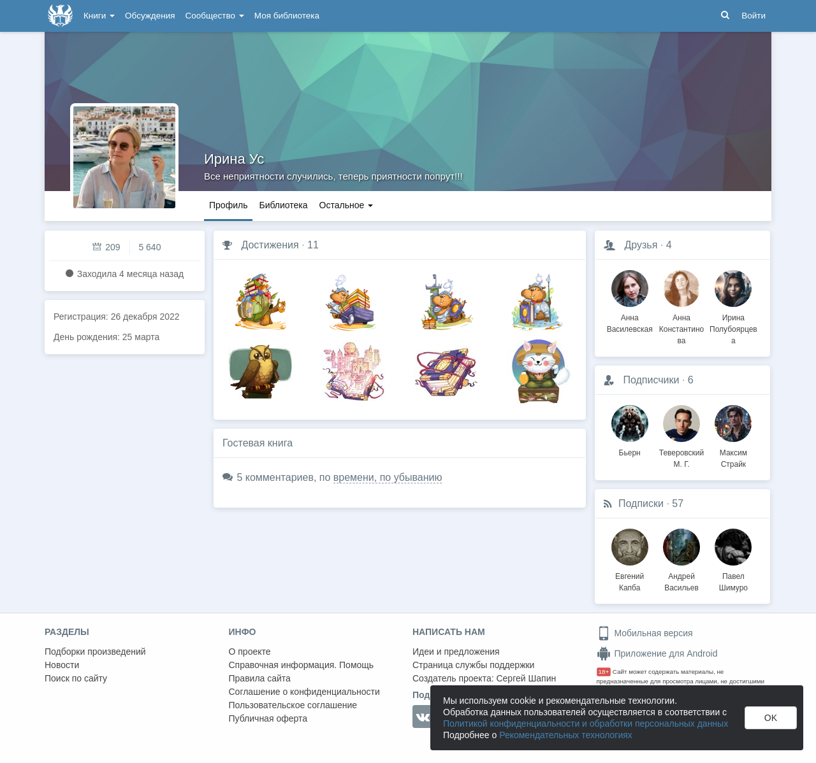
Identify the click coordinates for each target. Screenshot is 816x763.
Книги (99, 15)
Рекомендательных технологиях (565, 735)
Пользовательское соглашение (293, 705)
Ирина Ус (234, 159)
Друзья (640, 244)
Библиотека (283, 205)
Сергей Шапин (526, 678)
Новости (62, 665)
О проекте (250, 651)
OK (770, 718)
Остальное (346, 205)
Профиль (228, 205)
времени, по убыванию (387, 477)
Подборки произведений (95, 651)
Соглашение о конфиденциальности (304, 692)
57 (677, 503)
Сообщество (215, 15)
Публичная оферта (268, 718)
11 (313, 244)
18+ (604, 671)
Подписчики (651, 379)
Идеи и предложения (456, 651)
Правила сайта (260, 678)
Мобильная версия (645, 633)
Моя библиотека (286, 15)
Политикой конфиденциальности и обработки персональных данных (585, 723)
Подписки (641, 503)
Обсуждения (150, 15)
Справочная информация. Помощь (301, 665)
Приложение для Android (657, 653)
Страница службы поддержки (473, 665)
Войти (753, 15)
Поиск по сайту (76, 678)
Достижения (269, 244)
